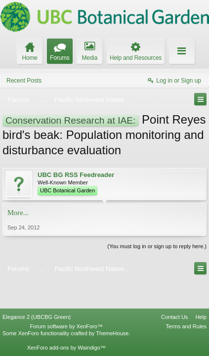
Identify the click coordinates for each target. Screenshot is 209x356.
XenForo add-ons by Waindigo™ (66, 320)
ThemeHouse (112, 306)
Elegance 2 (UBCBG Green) (36, 290)
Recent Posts (24, 80)
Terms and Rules (186, 299)
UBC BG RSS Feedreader (76, 174)
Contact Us (174, 290)
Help (201, 290)
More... (18, 213)
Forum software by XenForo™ (66, 299)
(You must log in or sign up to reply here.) (157, 246)
